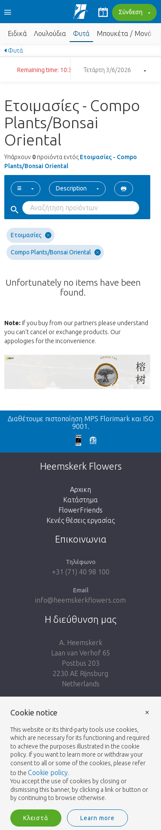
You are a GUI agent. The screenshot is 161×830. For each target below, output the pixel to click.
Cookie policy (48, 772)
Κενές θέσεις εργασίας (80, 520)
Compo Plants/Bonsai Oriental (56, 252)
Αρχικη (80, 489)
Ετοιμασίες (31, 235)
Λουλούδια (50, 33)
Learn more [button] (97, 818)
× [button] (147, 712)
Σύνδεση (133, 13)
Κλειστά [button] (36, 818)
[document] (80, 756)
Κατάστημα (80, 500)
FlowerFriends (80, 510)
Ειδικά (17, 33)
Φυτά (81, 33)
